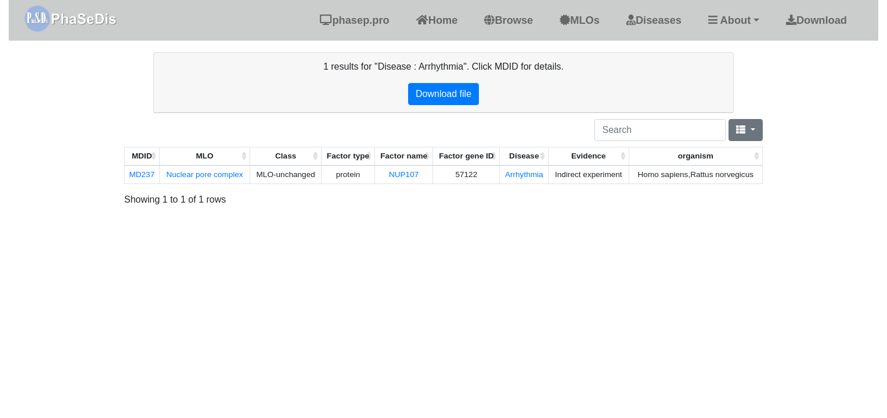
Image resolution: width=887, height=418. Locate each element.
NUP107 (404, 174)
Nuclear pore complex (204, 174)
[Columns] (746, 130)
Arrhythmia (524, 174)
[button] (734, 20)
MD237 (141, 174)
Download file (443, 94)
